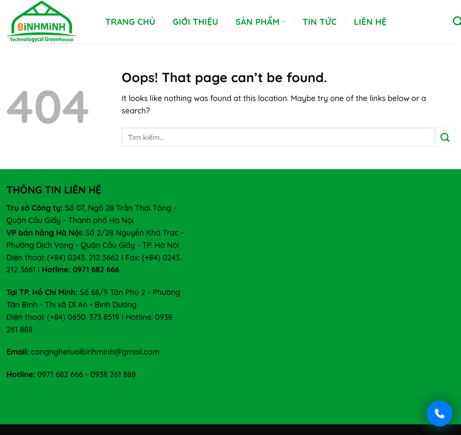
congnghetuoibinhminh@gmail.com (95, 352)
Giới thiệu (195, 21)
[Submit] (445, 137)
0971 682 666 (60, 374)
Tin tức (320, 21)
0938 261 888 (113, 374)
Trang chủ (130, 21)
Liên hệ (370, 21)
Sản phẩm (260, 21)
